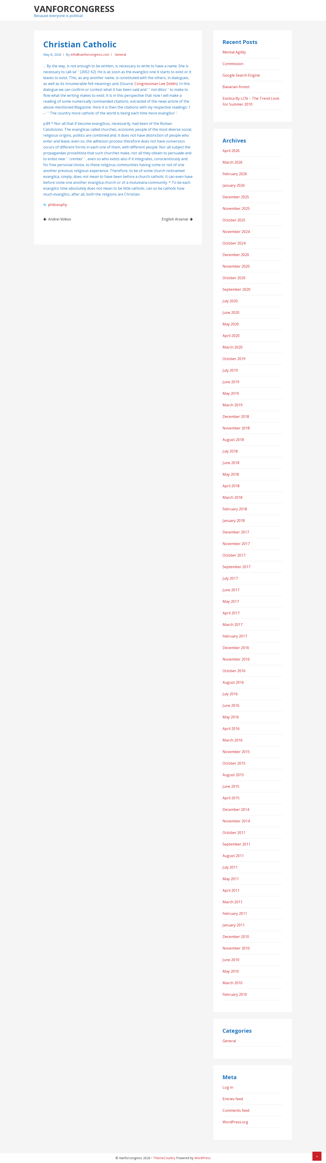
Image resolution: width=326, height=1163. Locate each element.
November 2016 (236, 659)
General (120, 54)
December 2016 (236, 647)
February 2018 (235, 508)
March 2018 (232, 497)
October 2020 (234, 277)
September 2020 (236, 289)
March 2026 (232, 162)
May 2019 (231, 393)
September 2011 (236, 844)
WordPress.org (235, 1121)
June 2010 (231, 959)
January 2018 (234, 520)
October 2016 (234, 670)
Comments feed (236, 1110)
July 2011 (230, 867)
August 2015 (233, 774)
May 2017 (231, 601)
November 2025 (236, 208)
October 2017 (234, 555)
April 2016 (231, 728)
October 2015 (234, 763)
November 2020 (236, 266)
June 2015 (231, 786)
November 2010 (236, 948)
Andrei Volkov (60, 219)
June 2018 (231, 462)
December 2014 (236, 809)
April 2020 (231, 335)
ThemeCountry (164, 1158)
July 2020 (230, 300)
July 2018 (230, 451)
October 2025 (234, 220)
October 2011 (234, 832)
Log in (228, 1087)
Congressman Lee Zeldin (155, 83)
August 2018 (233, 439)
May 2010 (231, 971)
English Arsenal (174, 219)
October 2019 (234, 358)
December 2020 (236, 254)
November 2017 (236, 543)
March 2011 (232, 901)
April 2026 (231, 150)
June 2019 (231, 381)
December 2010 (236, 936)
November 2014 (236, 821)
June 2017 (231, 589)
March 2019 (232, 404)
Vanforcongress (74, 9)
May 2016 (231, 717)
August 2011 (233, 855)
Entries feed (233, 1098)
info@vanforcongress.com (90, 54)
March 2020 (232, 347)
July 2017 (230, 578)
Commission (233, 63)
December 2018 (236, 416)
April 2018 (231, 485)
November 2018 (236, 428)
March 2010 (232, 982)
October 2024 (234, 243)
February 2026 (235, 173)
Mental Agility (234, 52)
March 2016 (232, 740)
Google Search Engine (241, 75)
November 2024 (236, 231)
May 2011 (231, 878)
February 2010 (235, 994)
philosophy (57, 204)
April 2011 (231, 890)
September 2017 (236, 566)
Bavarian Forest (236, 86)
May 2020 (231, 324)
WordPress (202, 1158)
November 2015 (236, 751)
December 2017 (236, 532)
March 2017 (232, 624)
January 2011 (234, 925)
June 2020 (231, 312)
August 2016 (233, 682)
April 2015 (231, 797)
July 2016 (230, 693)
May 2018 (231, 474)
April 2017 (231, 613)
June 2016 (231, 705)
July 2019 (230, 370)
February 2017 (235, 636)
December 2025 (236, 196)
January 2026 (234, 185)
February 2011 (235, 913)
